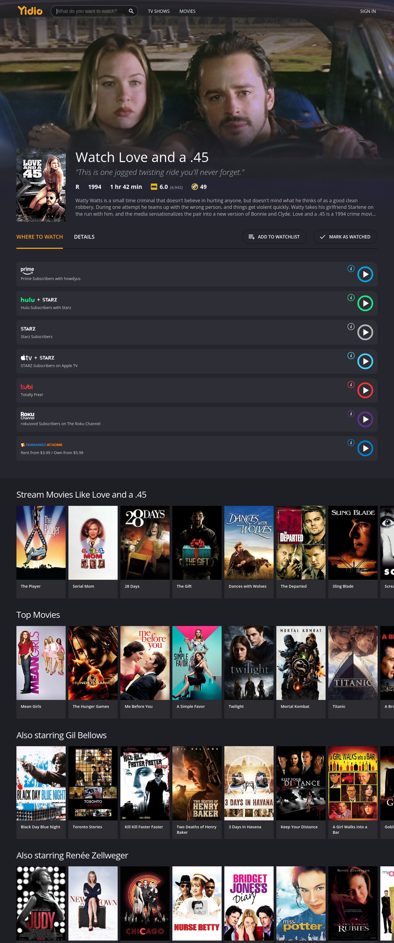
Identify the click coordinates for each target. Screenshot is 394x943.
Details (84, 236)
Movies (187, 11)
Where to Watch (39, 236)
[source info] (350, 268)
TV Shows (159, 11)
